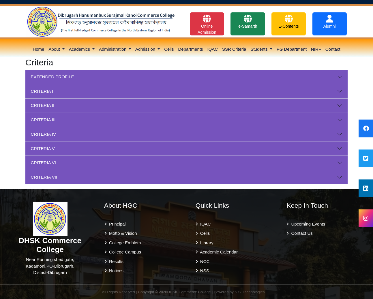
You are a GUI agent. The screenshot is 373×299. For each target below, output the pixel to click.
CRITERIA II (43, 105)
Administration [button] (113, 49)
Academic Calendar (218, 251)
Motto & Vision (122, 233)
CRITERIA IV (43, 134)
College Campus (124, 251)
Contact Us (301, 233)
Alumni (329, 22)
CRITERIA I (42, 91)
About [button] (54, 49)
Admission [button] (145, 49)
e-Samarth (247, 22)
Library (205, 242)
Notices (115, 270)
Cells (169, 49)
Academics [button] (80, 49)
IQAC (212, 49)
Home (38, 49)
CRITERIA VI (43, 162)
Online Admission (207, 25)
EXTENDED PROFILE (52, 76)
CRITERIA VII (44, 177)
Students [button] (259, 49)
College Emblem (124, 242)
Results (115, 261)
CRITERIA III (43, 119)
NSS (203, 270)
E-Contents (289, 22)
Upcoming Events (307, 224)
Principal (116, 224)
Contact (332, 49)
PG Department (292, 49)
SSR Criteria (234, 49)
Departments (190, 49)
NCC (204, 261)
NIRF (316, 49)
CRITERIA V (43, 148)
